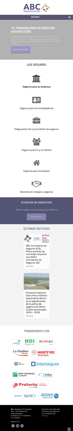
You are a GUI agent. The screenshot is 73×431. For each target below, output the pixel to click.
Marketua (45, 416)
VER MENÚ (51, 17)
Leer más (29, 267)
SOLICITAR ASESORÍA (20, 49)
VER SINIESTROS (36, 218)
